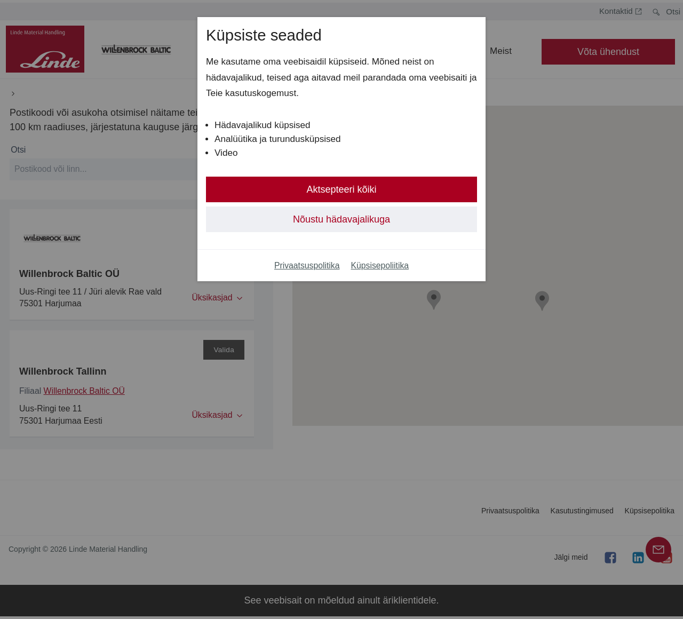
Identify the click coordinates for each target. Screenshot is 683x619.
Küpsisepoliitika (380, 265)
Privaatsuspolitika (307, 265)
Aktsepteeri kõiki (341, 189)
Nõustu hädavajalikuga (341, 219)
